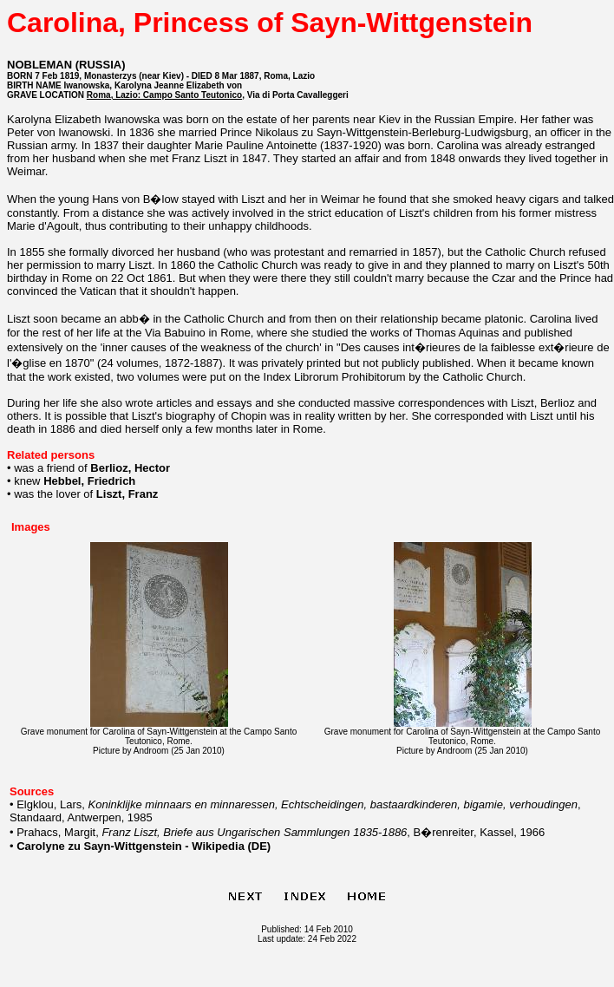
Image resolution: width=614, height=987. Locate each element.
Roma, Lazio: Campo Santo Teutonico (164, 95)
